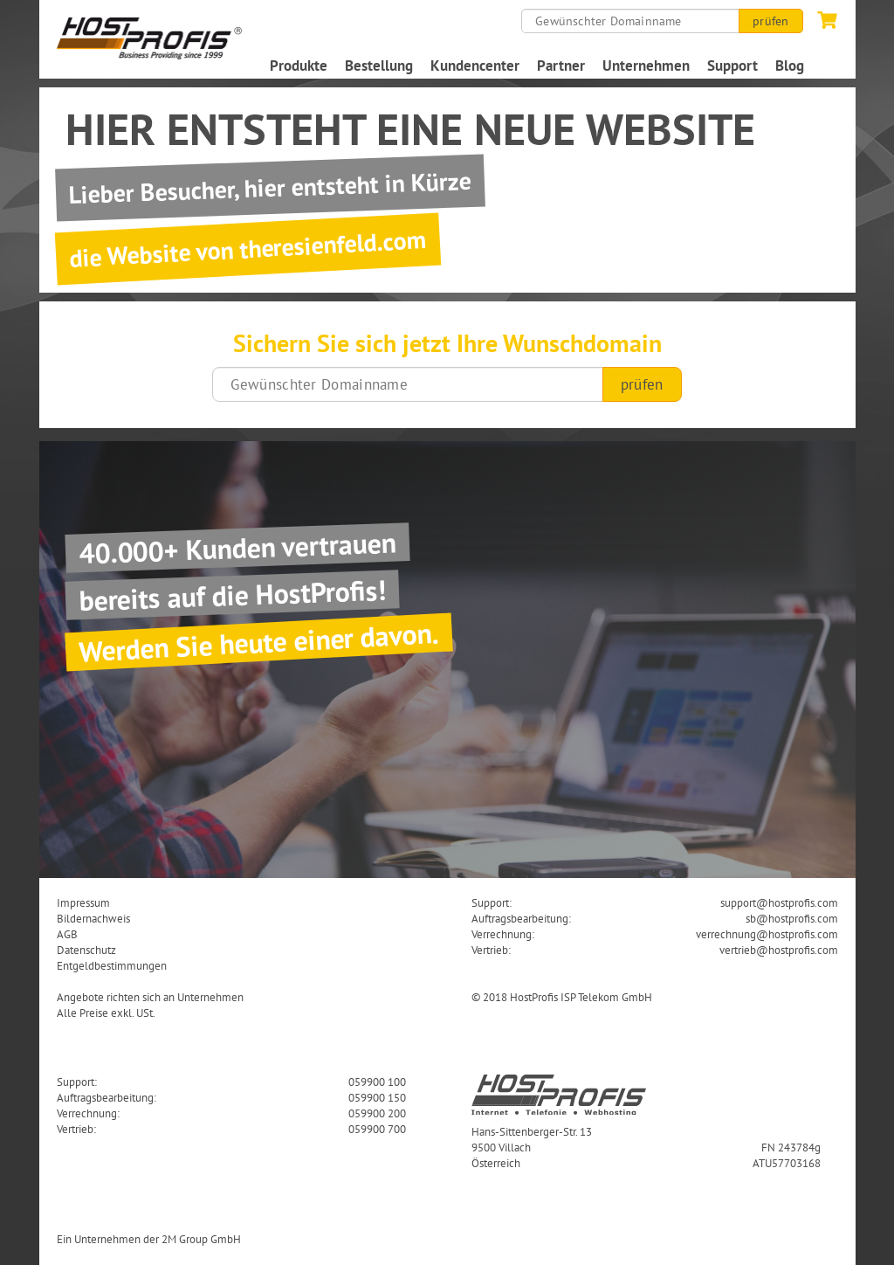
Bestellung (379, 65)
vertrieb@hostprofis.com (778, 950)
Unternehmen (646, 65)
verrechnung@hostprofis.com (767, 934)
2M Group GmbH (201, 1239)
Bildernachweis (93, 918)
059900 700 (377, 1129)
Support (732, 65)
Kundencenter (474, 65)
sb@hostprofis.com (792, 918)
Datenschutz (86, 950)
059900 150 (377, 1097)
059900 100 (377, 1082)
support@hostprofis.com (779, 902)
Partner (561, 65)
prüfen (770, 21)
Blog (789, 65)
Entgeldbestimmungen (112, 965)
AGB (67, 934)
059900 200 (377, 1113)
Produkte (298, 65)
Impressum (83, 902)
